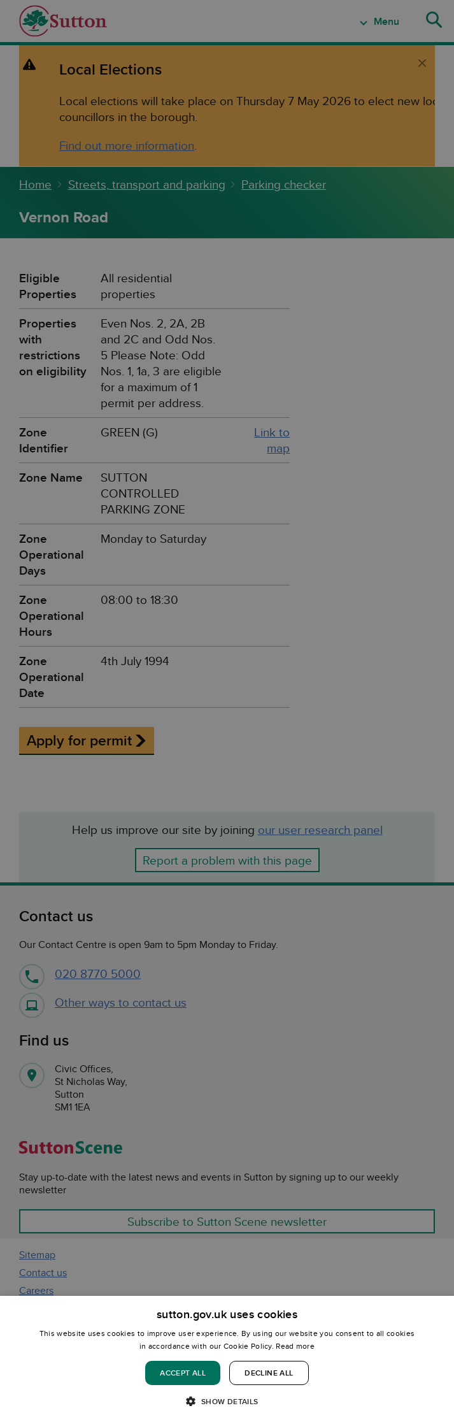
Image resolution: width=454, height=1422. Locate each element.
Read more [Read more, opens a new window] (295, 1345)
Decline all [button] (269, 1372)
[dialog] (227, 1359)
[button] (226, 1401)
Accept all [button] (183, 1372)
